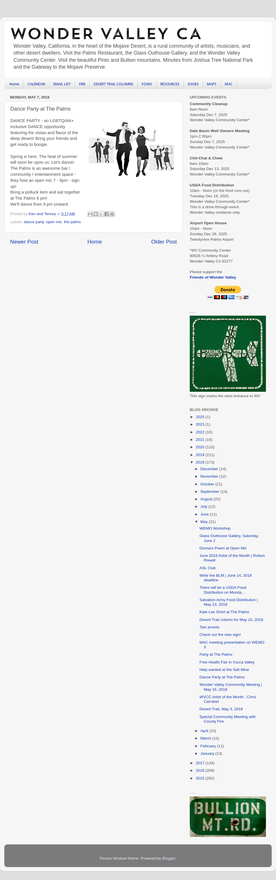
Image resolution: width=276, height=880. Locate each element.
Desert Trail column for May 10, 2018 (231, 619)
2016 (201, 770)
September (210, 491)
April (204, 731)
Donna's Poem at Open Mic (223, 548)
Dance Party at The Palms (222, 677)
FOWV (147, 84)
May (204, 522)
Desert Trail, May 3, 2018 (221, 709)
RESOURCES (169, 84)
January (207, 753)
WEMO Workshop (215, 528)
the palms (72, 222)
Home (14, 84)
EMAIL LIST (62, 84)
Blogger (168, 858)
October (207, 484)
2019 (201, 455)
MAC (229, 84)
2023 (201, 424)
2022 (201, 432)
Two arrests (210, 627)
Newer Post (24, 242)
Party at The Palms (216, 654)
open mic (54, 222)
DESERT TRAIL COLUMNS (113, 84)
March (206, 738)
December (209, 469)
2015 (201, 778)
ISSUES (193, 84)
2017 (201, 763)
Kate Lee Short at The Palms (224, 612)
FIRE (82, 84)
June (205, 514)
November (209, 476)
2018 (201, 462)
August (207, 499)
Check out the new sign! (220, 634)
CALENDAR (36, 84)
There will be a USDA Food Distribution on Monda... (223, 589)
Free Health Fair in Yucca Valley (227, 662)
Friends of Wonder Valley (213, 277)
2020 (201, 447)
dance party (34, 222)
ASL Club (208, 568)
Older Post (164, 242)
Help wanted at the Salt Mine (224, 669)
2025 (201, 417)
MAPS (211, 84)
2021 (201, 439)
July (204, 506)
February (208, 746)
